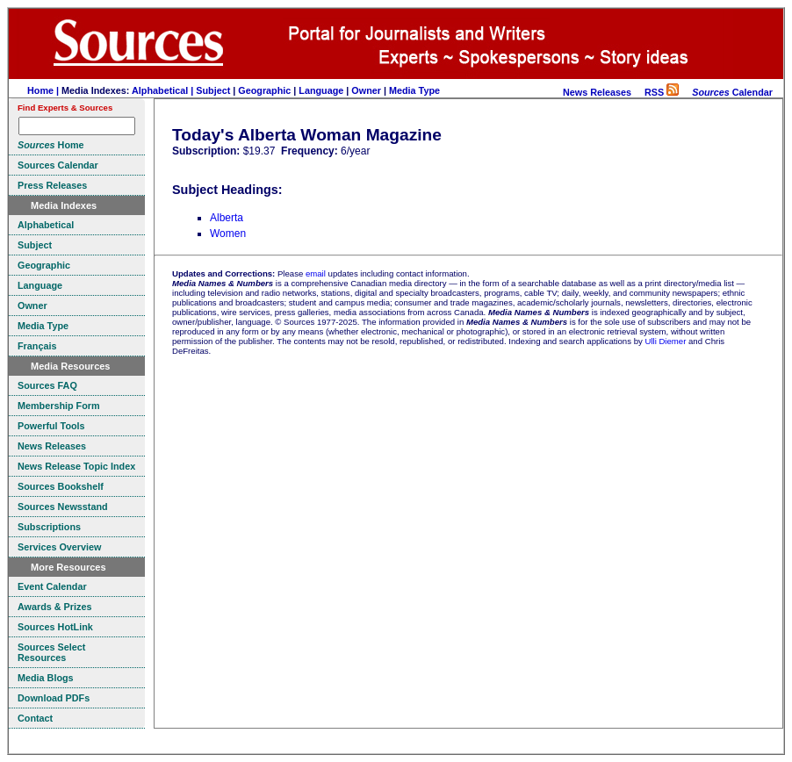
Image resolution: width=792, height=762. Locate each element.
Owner (366, 90)
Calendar (732, 92)
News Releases (597, 92)
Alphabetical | (164, 90)
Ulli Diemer (665, 341)
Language (321, 90)
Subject (213, 90)
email (316, 273)
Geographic (264, 90)
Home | (44, 90)
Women (228, 233)
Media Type (414, 90)
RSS (661, 92)
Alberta (226, 218)
